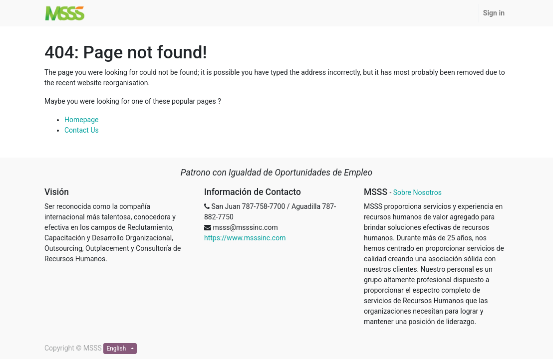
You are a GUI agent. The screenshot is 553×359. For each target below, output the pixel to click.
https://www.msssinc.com (244, 238)
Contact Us (81, 130)
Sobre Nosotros (417, 192)
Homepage (81, 120)
